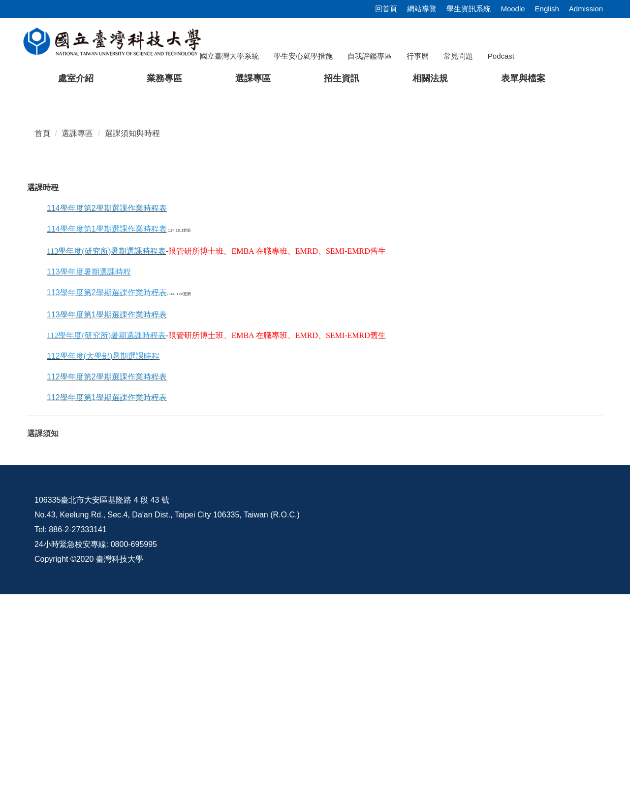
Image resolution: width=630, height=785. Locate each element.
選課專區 (77, 324)
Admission (586, 8)
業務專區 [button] (164, 78)
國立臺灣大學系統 (229, 56)
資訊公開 (389, 690)
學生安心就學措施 (303, 56)
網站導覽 (422, 8)
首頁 (42, 324)
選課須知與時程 (132, 324)
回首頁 (386, 8)
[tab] (481, 278)
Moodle (513, 8)
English (547, 8)
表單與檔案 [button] (523, 78)
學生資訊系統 (468, 8)
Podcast (501, 56)
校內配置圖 (546, 690)
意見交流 (466, 690)
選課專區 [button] (253, 78)
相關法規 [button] (430, 78)
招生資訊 (341, 78)
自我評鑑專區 (369, 56)
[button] (23, 189)
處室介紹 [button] (76, 78)
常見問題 (458, 56)
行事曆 (418, 56)
